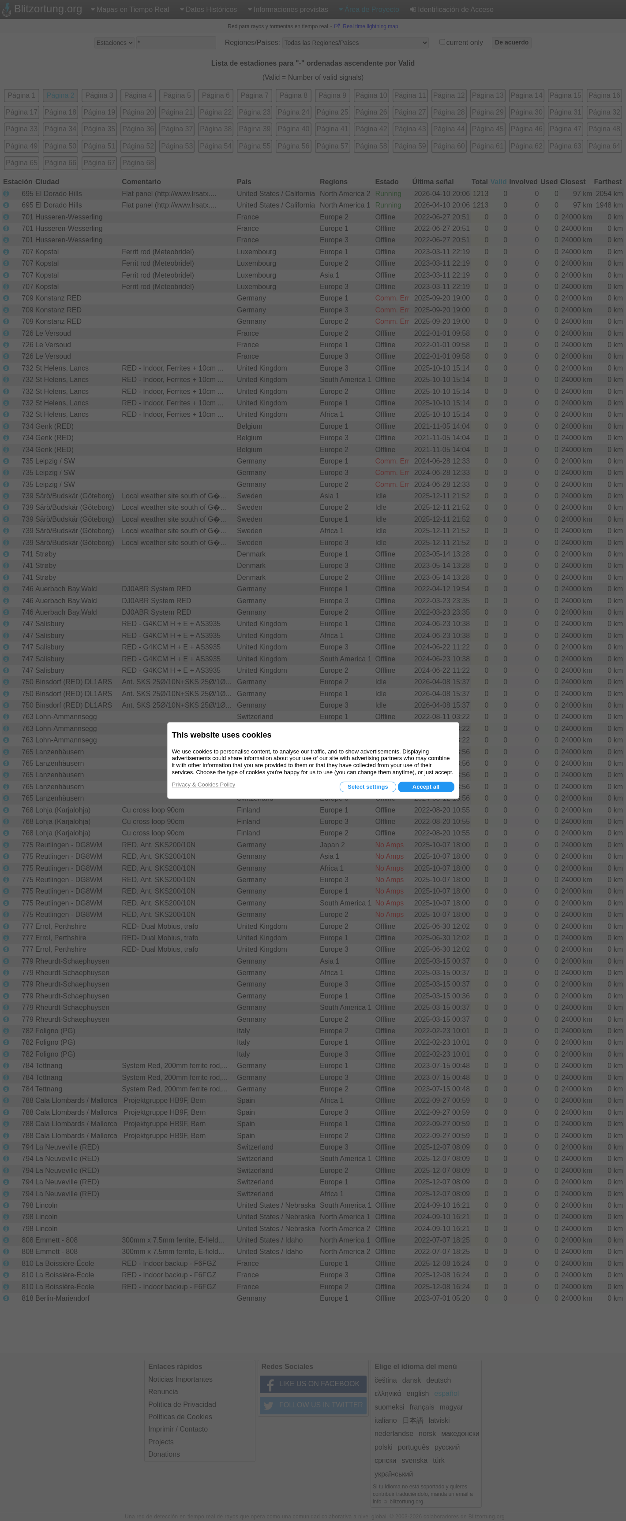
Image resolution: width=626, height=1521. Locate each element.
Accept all (425, 786)
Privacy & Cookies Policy (204, 784)
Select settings (368, 786)
